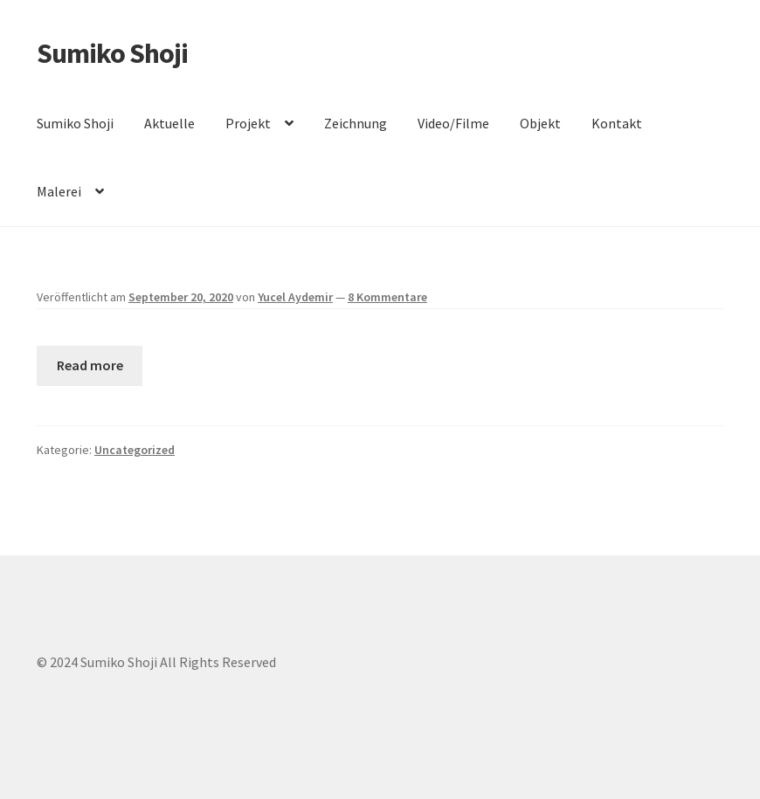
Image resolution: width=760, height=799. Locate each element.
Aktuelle (169, 123)
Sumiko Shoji (112, 53)
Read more (90, 365)
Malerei (59, 191)
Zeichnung (355, 123)
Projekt (248, 123)
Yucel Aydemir (295, 297)
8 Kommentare (387, 297)
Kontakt (616, 123)
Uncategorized (134, 450)
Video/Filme (453, 123)
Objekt (540, 123)
